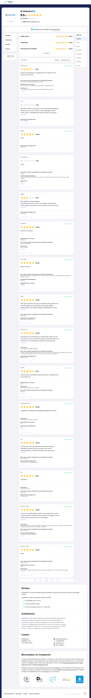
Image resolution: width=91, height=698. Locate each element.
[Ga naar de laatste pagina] (57, 580)
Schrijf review (32, 18)
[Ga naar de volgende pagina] (52, 580)
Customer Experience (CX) (70, 663)
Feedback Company (75, 694)
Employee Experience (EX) (40, 665)
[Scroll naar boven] (85, 693)
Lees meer (22, 91)
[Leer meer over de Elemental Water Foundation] (79, 679)
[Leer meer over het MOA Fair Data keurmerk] (40, 679)
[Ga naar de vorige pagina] (41, 580)
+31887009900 (60, 641)
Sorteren (57, 60)
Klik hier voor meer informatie (67, 670)
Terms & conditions (34, 693)
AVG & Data (18, 693)
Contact (25, 693)
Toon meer (46, 53)
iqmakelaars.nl (60, 643)
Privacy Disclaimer (9, 693)
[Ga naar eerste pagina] (35, 580)
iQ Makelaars (26, 11)
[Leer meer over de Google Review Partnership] (66, 679)
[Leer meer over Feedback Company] (53, 679)
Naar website (10, 21)
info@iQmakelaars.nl (62, 639)
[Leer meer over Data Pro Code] (26, 679)
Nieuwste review (66, 60)
